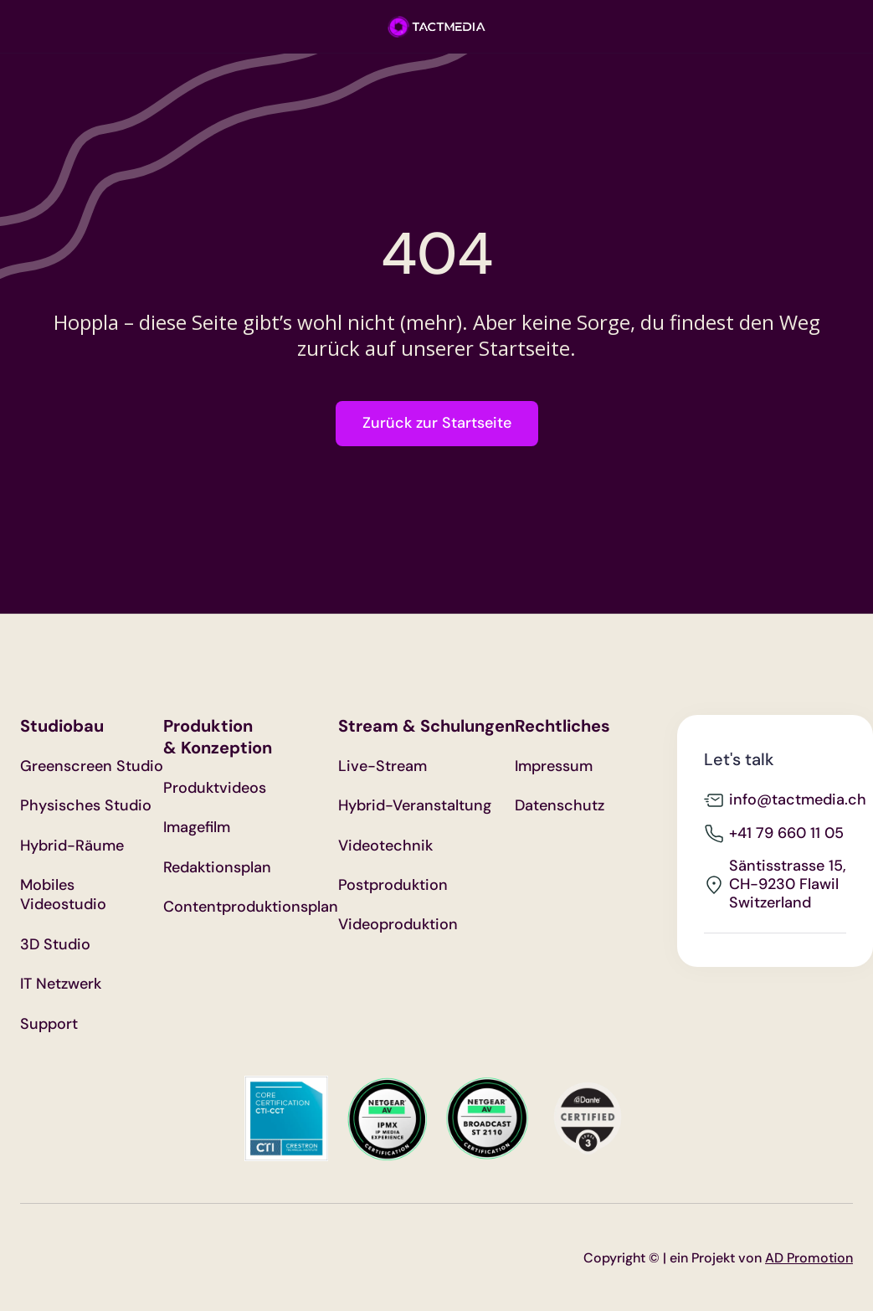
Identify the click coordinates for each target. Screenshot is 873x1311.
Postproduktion (393, 885)
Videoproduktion (398, 924)
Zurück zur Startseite (436, 423)
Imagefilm (196, 827)
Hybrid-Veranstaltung (414, 805)
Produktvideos (214, 788)
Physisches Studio (85, 805)
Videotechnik (385, 846)
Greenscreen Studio (91, 766)
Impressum (554, 766)
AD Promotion (809, 1258)
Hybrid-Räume (72, 846)
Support (49, 1024)
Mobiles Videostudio (63, 895)
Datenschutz (559, 805)
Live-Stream (382, 766)
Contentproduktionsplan (250, 907)
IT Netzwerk (60, 984)
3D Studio (55, 944)
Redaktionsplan (217, 867)
